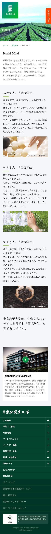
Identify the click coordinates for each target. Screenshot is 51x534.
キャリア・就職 (9, 445)
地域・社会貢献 (9, 457)
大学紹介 (15, 45)
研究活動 (7, 433)
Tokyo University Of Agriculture (29, 528)
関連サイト (8, 463)
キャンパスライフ (10, 439)
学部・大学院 (9, 426)
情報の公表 (8, 476)
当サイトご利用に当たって (14, 508)
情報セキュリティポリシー (14, 501)
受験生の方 (49, 16)
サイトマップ (9, 482)
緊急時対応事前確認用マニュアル (17, 489)
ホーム (5, 45)
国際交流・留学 (9, 451)
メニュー (46, 7)
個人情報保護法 (9, 495)
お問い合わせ (9, 470)
